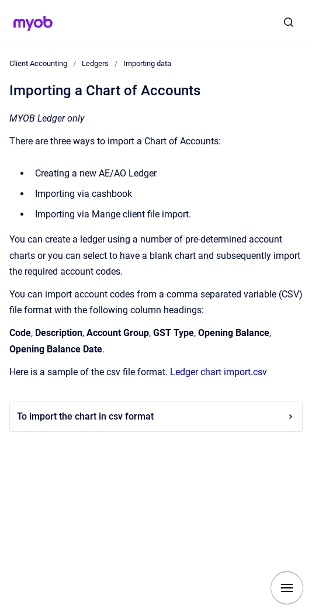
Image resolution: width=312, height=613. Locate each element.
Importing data (147, 63)
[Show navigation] (287, 588)
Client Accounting (38, 63)
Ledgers (95, 63)
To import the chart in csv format (156, 416)
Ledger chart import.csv (218, 372)
